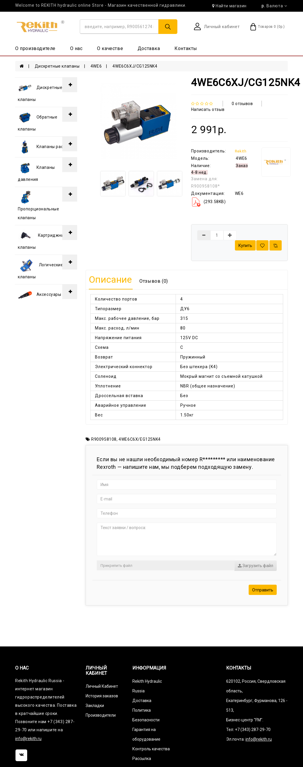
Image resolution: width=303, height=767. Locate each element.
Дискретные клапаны (57, 66)
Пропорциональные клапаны (38, 205)
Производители (101, 715)
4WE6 (96, 66)
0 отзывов (242, 103)
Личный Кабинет (102, 686)
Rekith (241, 151)
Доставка (149, 48)
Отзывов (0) (153, 281)
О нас (76, 48)
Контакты (185, 48)
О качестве (110, 48)
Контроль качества (151, 749)
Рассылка (141, 758)
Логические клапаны (40, 268)
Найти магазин (229, 6)
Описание (110, 279)
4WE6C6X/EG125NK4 (140, 439)
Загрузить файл (255, 565)
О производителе (35, 48)
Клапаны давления (36, 171)
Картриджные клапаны (42, 239)
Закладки (95, 705)
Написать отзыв (207, 109)
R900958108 (104, 439)
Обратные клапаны (37, 120)
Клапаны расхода (45, 147)
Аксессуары (39, 294)
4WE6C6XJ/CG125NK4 (134, 66)
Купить (245, 245)
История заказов (102, 696)
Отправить (262, 590)
